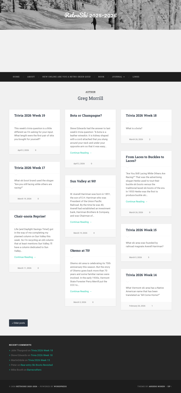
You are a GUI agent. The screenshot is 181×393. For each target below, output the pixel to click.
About (31, 76)
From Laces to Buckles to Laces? (145, 159)
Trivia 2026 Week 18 (141, 115)
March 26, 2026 (136, 139)
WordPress (60, 386)
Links (136, 76)
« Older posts (18, 323)
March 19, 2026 (24, 199)
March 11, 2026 (24, 268)
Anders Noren (157, 386)
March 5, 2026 (135, 257)
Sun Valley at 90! (83, 181)
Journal (117, 76)
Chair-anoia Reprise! (30, 216)
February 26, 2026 (137, 306)
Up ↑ (170, 386)
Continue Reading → (81, 152)
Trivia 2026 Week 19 (29, 115)
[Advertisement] (90, 51)
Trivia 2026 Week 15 (141, 230)
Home (16, 76)
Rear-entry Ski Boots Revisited (37, 365)
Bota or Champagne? (86, 115)
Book (101, 76)
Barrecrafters (34, 369)
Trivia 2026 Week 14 (141, 275)
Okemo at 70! (80, 250)
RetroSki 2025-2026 (90, 15)
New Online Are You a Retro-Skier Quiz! (66, 76)
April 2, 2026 (23, 150)
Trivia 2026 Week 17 (29, 168)
